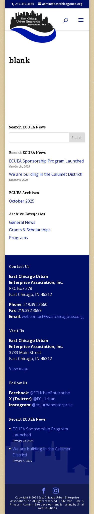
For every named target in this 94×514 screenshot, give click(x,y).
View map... (19, 368)
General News (22, 222)
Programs (18, 237)
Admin (27, 504)
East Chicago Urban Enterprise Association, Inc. (44, 499)
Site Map (66, 501)
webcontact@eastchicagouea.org (53, 316)
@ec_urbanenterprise (52, 405)
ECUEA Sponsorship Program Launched (46, 161)
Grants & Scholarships (30, 230)
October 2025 (21, 201)
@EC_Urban (44, 399)
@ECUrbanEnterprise (50, 393)
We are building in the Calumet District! (45, 174)
